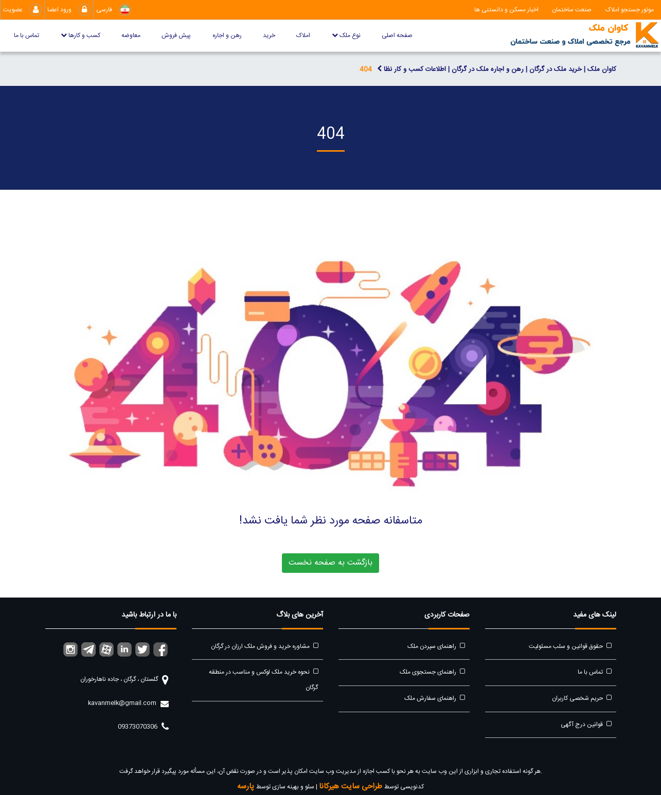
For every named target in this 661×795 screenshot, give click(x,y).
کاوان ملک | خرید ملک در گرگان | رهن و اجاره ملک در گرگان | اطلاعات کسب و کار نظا (496, 69)
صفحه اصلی (397, 35)
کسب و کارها (80, 35)
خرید (269, 35)
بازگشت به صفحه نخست (330, 563)
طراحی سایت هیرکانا (351, 786)
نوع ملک (346, 35)
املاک (303, 35)
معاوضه (130, 35)
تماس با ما (26, 35)
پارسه (246, 786)
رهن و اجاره (227, 35)
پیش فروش (176, 35)
